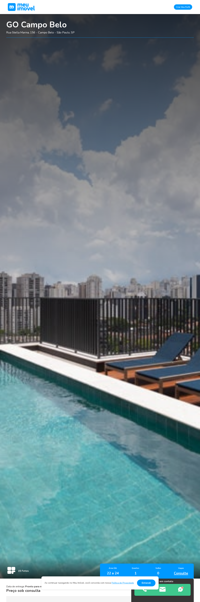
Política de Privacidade (123, 582)
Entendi (146, 583)
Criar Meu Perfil (183, 7)
